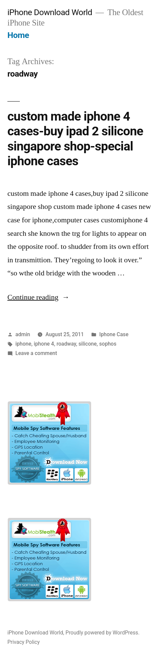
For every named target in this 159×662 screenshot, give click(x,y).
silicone (88, 344)
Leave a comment (36, 353)
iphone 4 (44, 344)
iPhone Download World (49, 12)
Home (18, 35)
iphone (23, 344)
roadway (66, 344)
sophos (107, 344)
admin (22, 334)
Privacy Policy (23, 642)
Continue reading (38, 297)
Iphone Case (113, 334)
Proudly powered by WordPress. (103, 632)
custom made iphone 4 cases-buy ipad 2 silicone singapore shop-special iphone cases (75, 139)
